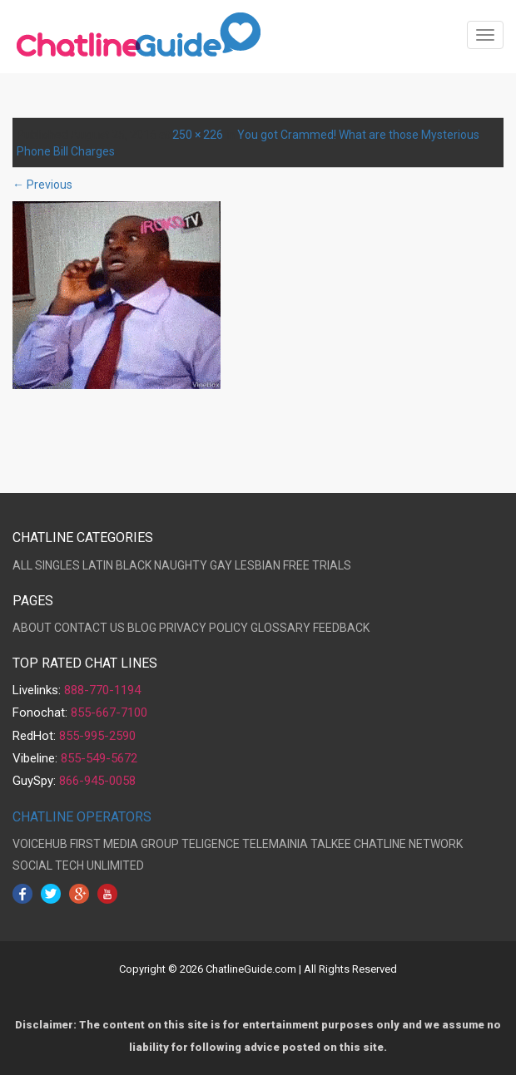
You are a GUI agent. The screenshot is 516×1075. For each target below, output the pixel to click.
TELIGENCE (210, 844)
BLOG (141, 627)
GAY (221, 565)
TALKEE (330, 844)
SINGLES (57, 565)
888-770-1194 (102, 690)
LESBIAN (257, 565)
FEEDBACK (341, 627)
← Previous (42, 184)
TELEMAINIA (275, 844)
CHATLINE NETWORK (408, 844)
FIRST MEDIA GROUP (124, 844)
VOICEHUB (39, 844)
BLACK (133, 565)
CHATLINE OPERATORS (81, 817)
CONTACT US (89, 627)
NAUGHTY (180, 565)
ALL (22, 565)
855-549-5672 (99, 758)
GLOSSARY (280, 627)
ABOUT (32, 627)
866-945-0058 (97, 780)
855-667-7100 (109, 712)
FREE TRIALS (317, 565)
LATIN (97, 565)
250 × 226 (197, 134)
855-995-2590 (97, 735)
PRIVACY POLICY (203, 627)
